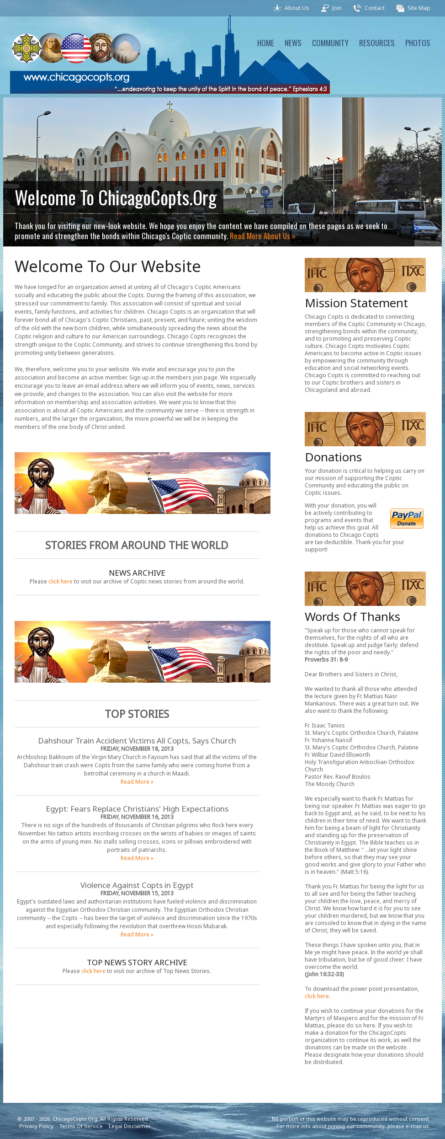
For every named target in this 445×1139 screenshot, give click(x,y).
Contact (375, 8)
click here (60, 581)
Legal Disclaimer (130, 1126)
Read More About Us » (263, 235)
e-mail (414, 1126)
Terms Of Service (81, 1126)
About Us (297, 8)
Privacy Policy (36, 1126)
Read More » (137, 782)
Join (337, 8)
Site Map (419, 8)
